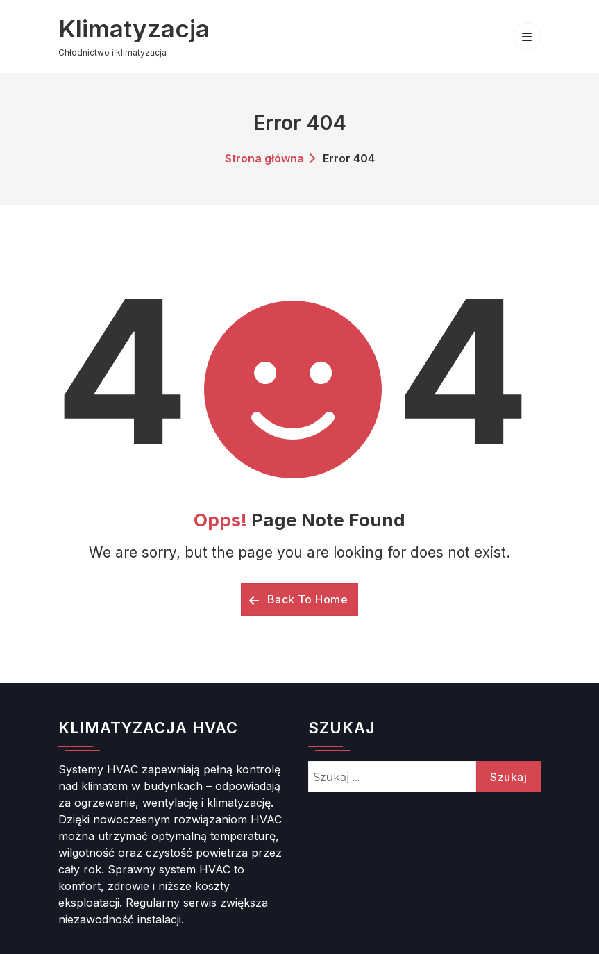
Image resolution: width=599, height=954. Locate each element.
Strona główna (264, 158)
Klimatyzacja (134, 29)
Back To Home (298, 599)
